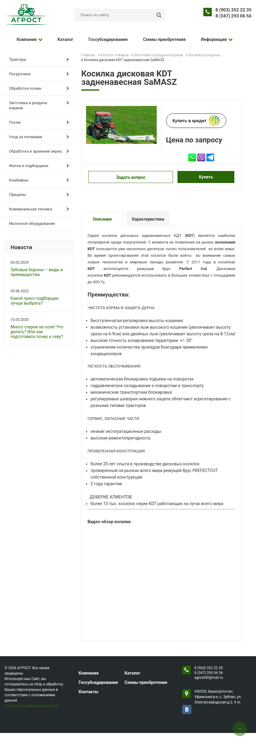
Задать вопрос (131, 177)
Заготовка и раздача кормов (39, 105)
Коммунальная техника (39, 209)
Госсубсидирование (100, 39)
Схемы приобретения (153, 39)
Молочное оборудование (32, 223)
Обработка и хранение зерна (39, 151)
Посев (39, 122)
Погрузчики (39, 74)
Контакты (88, 691)
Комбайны (39, 180)
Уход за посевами (39, 137)
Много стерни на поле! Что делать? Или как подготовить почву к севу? (37, 331)
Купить (206, 177)
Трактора (39, 59)
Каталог (61, 39)
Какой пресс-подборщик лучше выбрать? (35, 301)
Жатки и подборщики (39, 165)
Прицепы (39, 194)
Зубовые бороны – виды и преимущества (37, 272)
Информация (202, 39)
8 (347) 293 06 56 (233, 16)
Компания (28, 39)
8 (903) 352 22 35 (233, 10)
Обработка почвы (39, 88)
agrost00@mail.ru (208, 677)
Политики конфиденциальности (32, 706)
